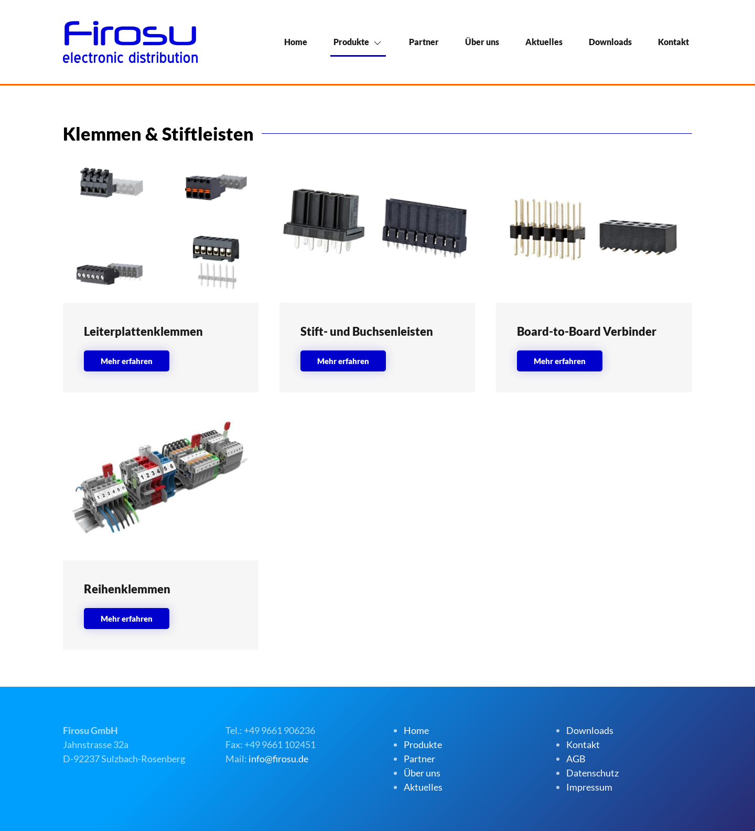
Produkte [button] (351, 42)
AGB (576, 758)
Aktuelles (544, 42)
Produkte (423, 744)
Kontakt (673, 42)
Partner (424, 42)
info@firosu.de (278, 758)
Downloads (610, 42)
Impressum (589, 787)
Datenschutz (592, 773)
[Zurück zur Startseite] (130, 42)
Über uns (482, 42)
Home (295, 42)
